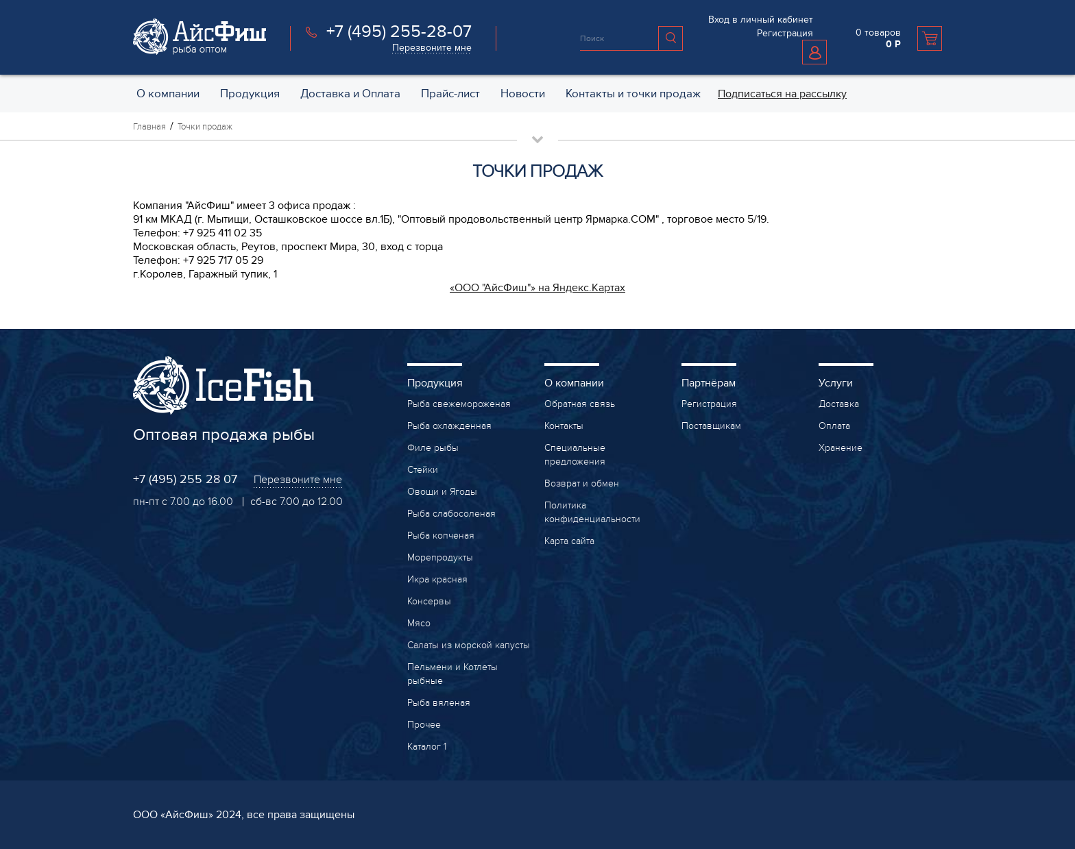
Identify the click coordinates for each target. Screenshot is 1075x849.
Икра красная (437, 579)
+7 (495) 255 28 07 (185, 479)
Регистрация (785, 33)
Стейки (422, 470)
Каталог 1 (426, 746)
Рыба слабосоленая (451, 513)
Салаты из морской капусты (468, 645)
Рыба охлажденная (449, 426)
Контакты (563, 426)
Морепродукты (440, 557)
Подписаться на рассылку (782, 94)
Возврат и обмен (581, 483)
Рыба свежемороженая (459, 404)
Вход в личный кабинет (760, 19)
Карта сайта (569, 541)
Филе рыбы (433, 448)
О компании (574, 383)
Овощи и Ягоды (442, 491)
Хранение (840, 448)
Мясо (419, 623)
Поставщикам (711, 426)
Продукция (435, 383)
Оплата (834, 426)
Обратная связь (579, 404)
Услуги (836, 383)
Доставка (839, 404)
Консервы (429, 601)
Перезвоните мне (432, 47)
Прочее (424, 724)
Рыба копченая (440, 535)
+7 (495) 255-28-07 (399, 31)
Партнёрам (708, 383)
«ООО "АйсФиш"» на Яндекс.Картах (537, 288)
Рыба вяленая (438, 703)
